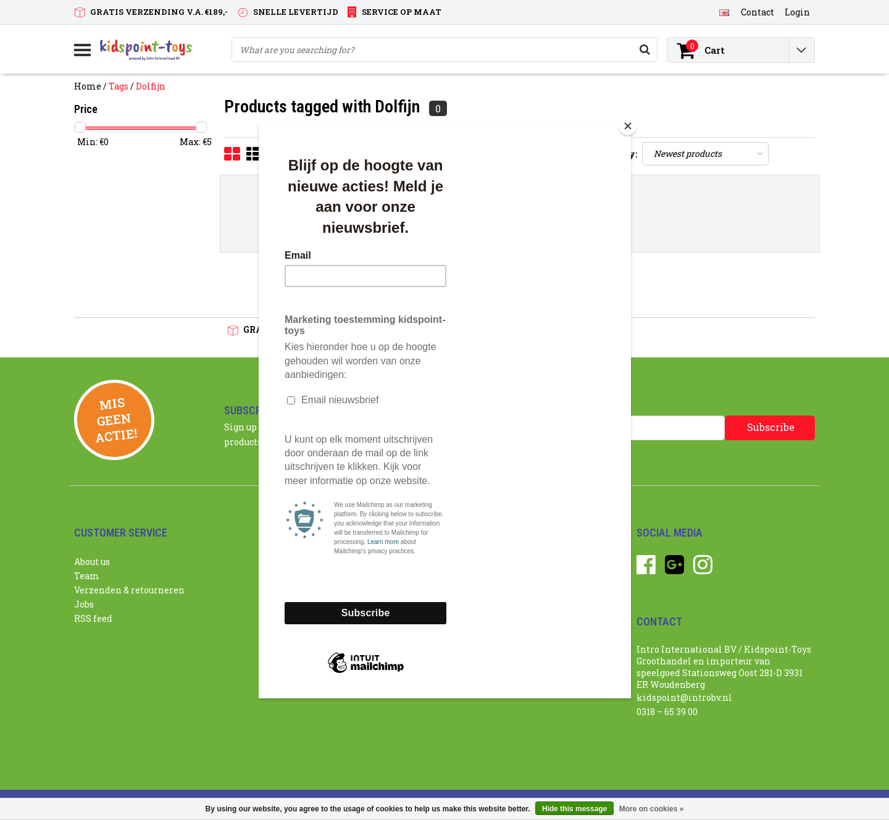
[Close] (628, 126)
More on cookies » (651, 809)
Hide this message (574, 809)
